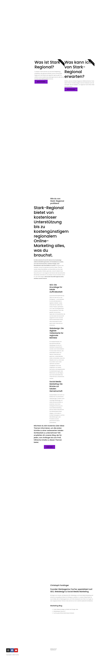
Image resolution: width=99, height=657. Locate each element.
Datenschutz (53, 647)
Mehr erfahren (41, 81)
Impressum (53, 648)
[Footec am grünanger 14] (49, 619)
